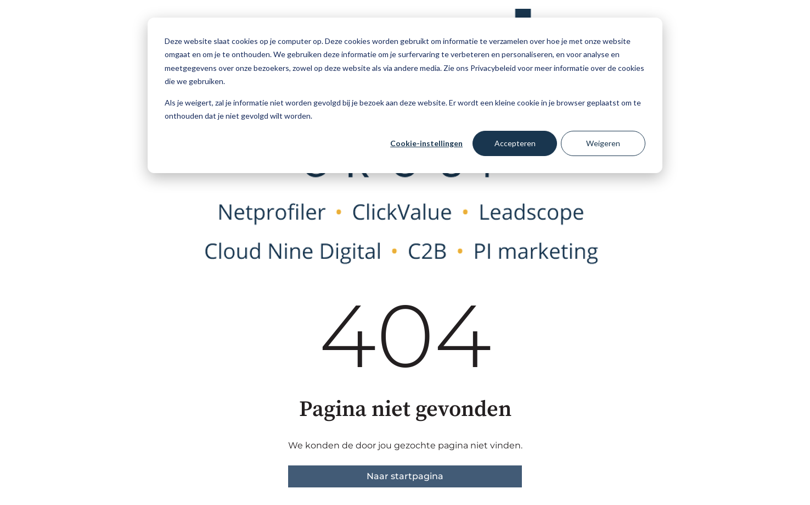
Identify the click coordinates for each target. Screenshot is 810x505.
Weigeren (603, 143)
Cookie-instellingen (426, 143)
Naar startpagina (405, 476)
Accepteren (515, 143)
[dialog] (405, 95)
